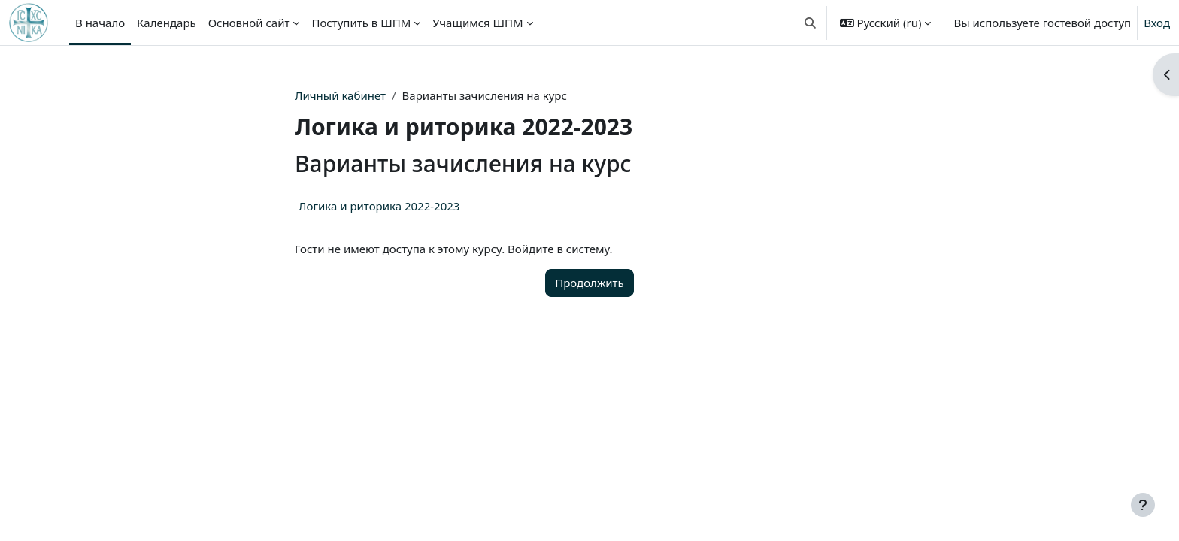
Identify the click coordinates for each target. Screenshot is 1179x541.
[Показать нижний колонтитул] (1143, 505)
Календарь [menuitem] (166, 22)
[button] (810, 22)
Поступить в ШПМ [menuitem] (361, 22)
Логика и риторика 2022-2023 (379, 205)
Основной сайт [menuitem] (249, 22)
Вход (1157, 22)
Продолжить (589, 282)
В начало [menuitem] (100, 22)
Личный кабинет (340, 95)
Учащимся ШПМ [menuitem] (477, 22)
